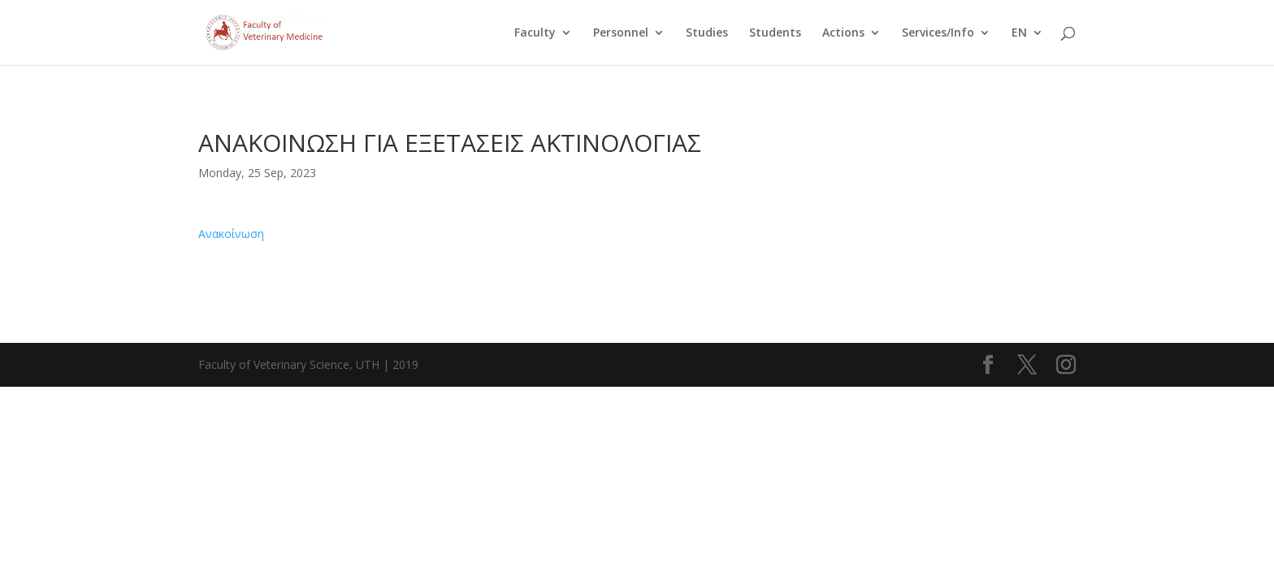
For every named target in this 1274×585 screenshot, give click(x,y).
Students (775, 33)
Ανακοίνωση (231, 233)
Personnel (620, 33)
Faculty (535, 33)
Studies (707, 33)
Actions (843, 33)
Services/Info (938, 33)
